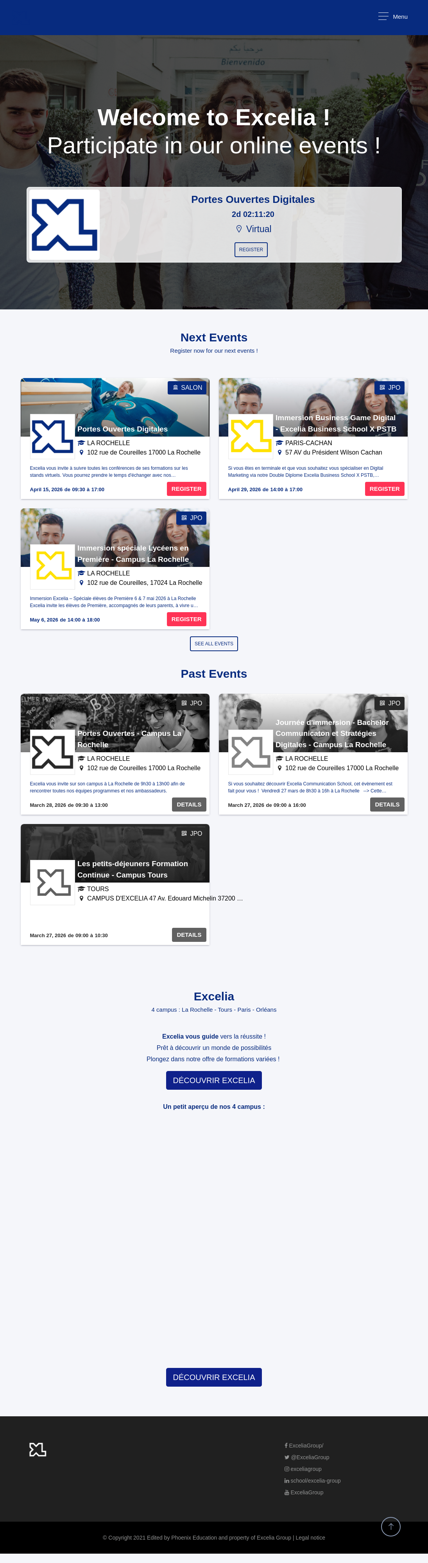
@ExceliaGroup (307, 1457)
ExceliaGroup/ (304, 1445)
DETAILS (189, 804)
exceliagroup (303, 1469)
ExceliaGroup (304, 1492)
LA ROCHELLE (108, 443)
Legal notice (310, 1538)
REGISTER (187, 488)
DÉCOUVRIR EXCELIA (214, 1080)
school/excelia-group (313, 1481)
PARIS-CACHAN (308, 443)
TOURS (98, 889)
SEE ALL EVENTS (214, 644)
